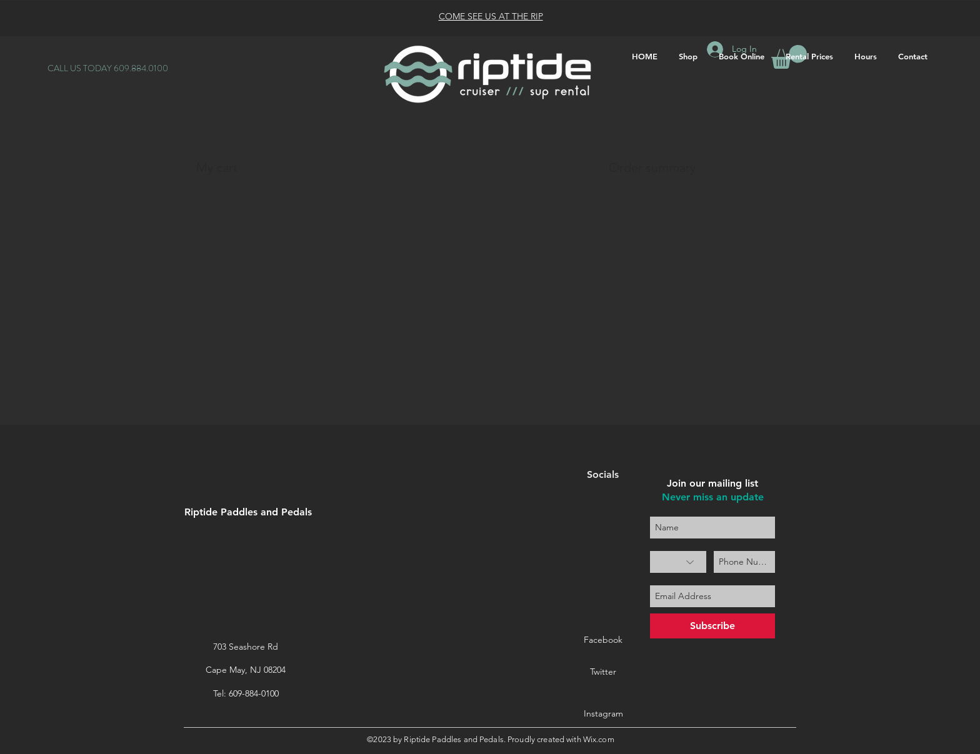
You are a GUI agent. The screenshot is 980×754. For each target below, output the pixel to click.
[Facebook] (603, 640)
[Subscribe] (712, 625)
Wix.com (598, 739)
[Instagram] (603, 714)
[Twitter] (603, 672)
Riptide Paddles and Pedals (248, 512)
